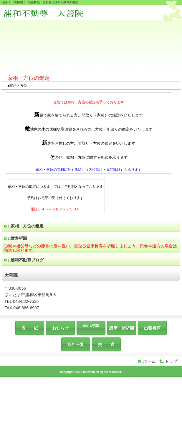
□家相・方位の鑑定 (26, 226)
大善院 (46, 13)
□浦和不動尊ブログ (26, 260)
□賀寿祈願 (17, 238)
